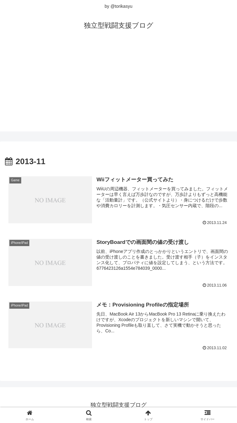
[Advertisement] (118, 87)
